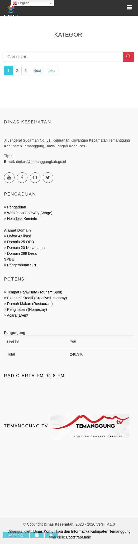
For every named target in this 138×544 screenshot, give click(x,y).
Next (37, 70)
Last (50, 70)
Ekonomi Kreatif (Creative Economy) (37, 298)
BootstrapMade (78, 537)
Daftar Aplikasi (19, 236)
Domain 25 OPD (20, 242)
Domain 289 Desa (22, 253)
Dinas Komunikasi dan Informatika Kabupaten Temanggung (82, 531)
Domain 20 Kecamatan (26, 248)
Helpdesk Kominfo (21, 219)
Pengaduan (16, 207)
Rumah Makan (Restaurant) (30, 304)
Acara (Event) (18, 315)
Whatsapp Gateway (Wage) (29, 213)
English (21, 3)
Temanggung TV (67, 426)
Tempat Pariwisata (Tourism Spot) (34, 292)
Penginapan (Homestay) (27, 309)
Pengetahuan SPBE (23, 265)
